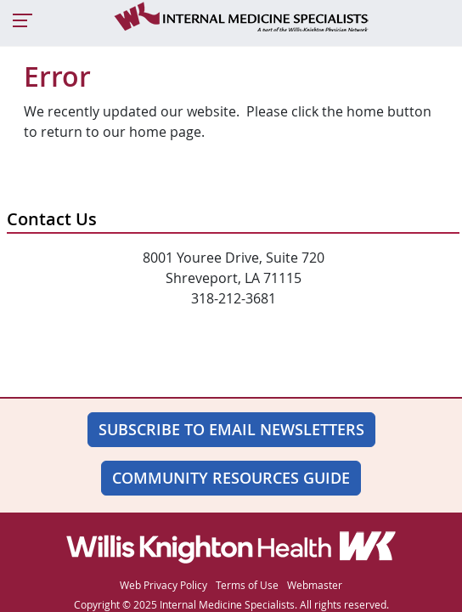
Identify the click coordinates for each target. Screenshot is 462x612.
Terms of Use (247, 585)
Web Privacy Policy (163, 585)
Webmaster (314, 585)
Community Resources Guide (231, 478)
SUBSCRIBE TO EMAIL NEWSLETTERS (231, 429)
